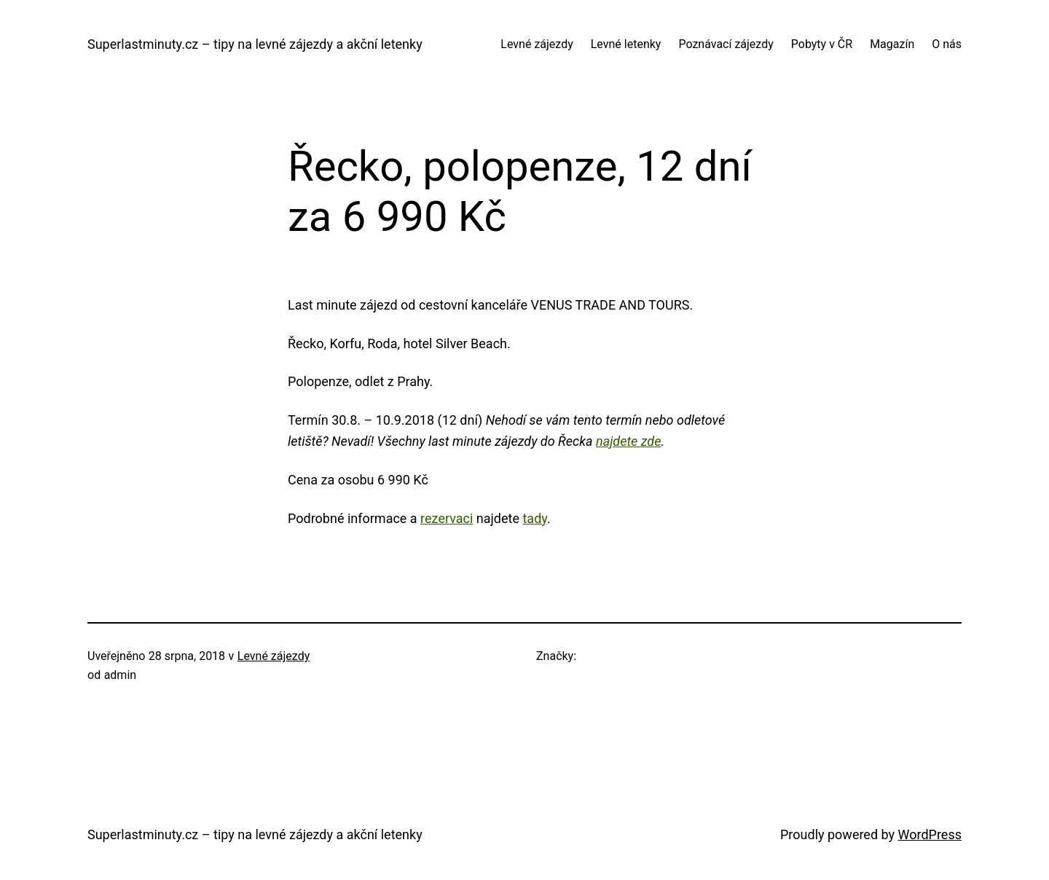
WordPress (930, 834)
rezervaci (446, 518)
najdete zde (628, 441)
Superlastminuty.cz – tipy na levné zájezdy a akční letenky (255, 44)
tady (534, 518)
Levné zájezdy (273, 656)
